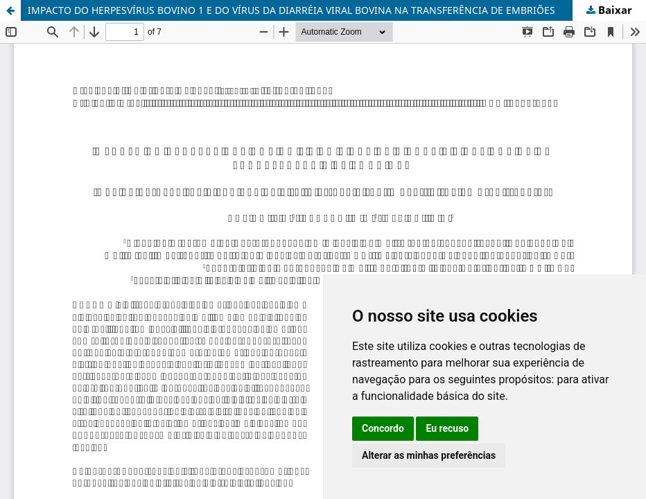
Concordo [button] (383, 428)
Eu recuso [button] (447, 428)
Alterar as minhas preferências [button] (429, 455)
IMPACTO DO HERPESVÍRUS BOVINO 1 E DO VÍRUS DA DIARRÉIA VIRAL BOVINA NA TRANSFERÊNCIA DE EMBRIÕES (291, 10)
